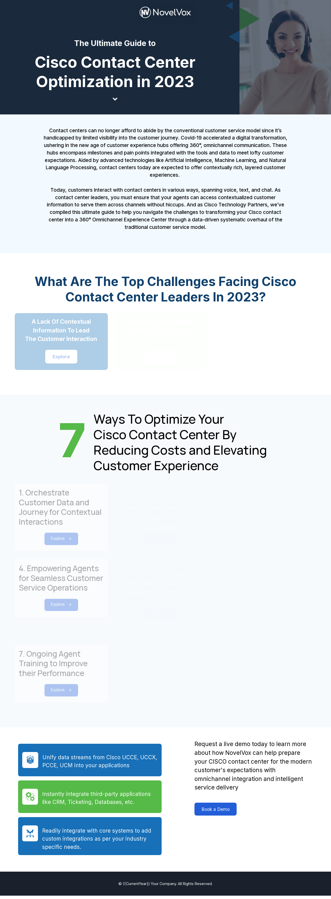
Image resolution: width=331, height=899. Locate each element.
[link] (165, 13)
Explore (52, 542)
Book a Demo (212, 814)
